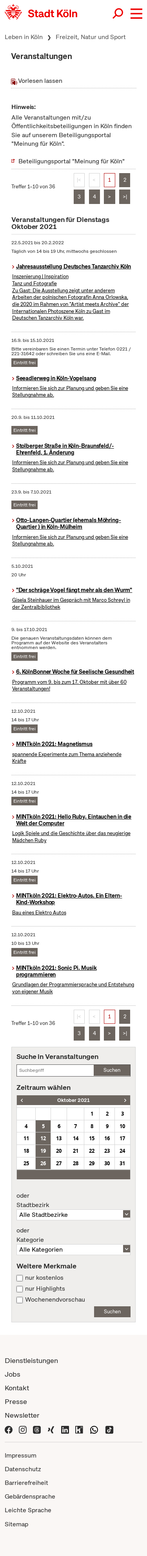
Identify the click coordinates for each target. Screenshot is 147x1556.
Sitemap (16, 1524)
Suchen (111, 1070)
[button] (136, 13)
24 (122, 1150)
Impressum (20, 1455)
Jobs (12, 1374)
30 (107, 1163)
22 (91, 1150)
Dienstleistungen (31, 1360)
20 (59, 1150)
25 (26, 1163)
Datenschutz (23, 1469)
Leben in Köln (24, 37)
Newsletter (22, 1415)
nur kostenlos (44, 1278)
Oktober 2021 (73, 1100)
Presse (16, 1401)
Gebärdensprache (30, 1496)
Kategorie (73, 1235)
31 (122, 1163)
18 (26, 1150)
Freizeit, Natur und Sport (91, 37)
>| (125, 196)
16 (107, 1138)
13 (59, 1138)
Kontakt (17, 1387)
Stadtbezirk (73, 1200)
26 (43, 1163)
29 (91, 1163)
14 (75, 1138)
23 (107, 1150)
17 (122, 1138)
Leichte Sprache (28, 1510)
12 (43, 1138)
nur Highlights (45, 1289)
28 (75, 1163)
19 (43, 1150)
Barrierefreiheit (26, 1483)
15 (91, 1138)
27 (59, 1163)
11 (26, 1138)
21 (75, 1150)
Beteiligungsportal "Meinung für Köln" (71, 161)
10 (122, 1126)
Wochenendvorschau (55, 1300)
